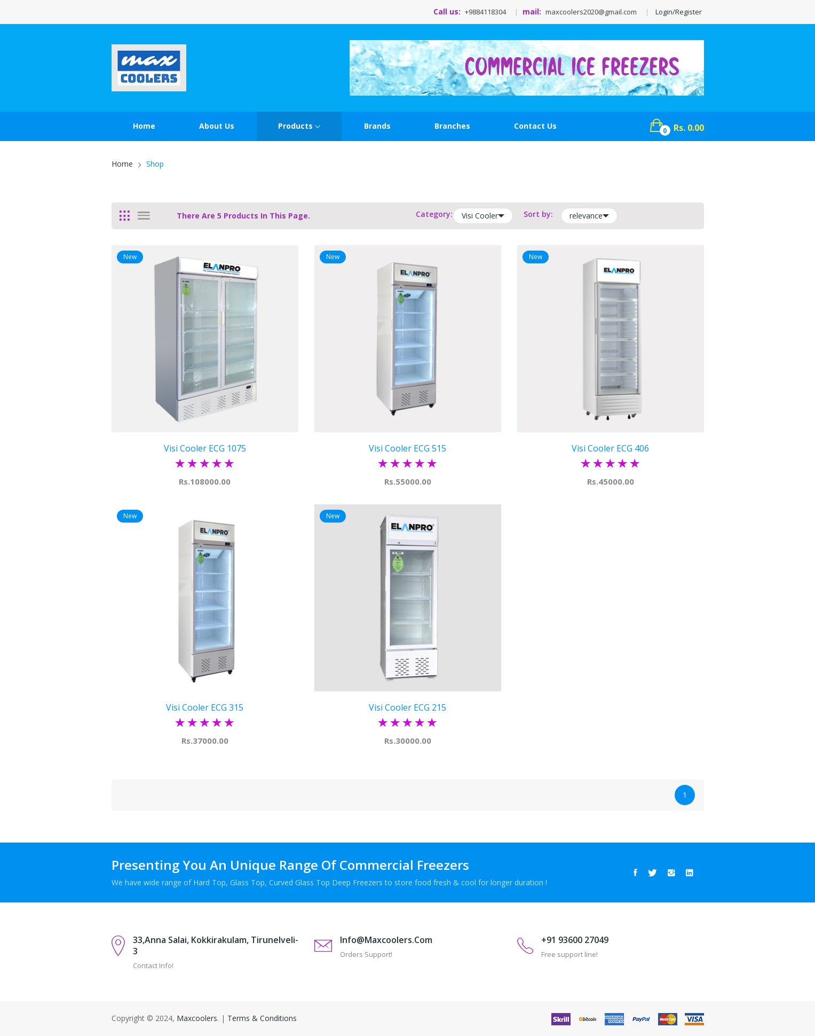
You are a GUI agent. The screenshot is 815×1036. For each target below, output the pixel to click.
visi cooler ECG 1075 (205, 448)
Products (299, 127)
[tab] (125, 216)
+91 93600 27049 (574, 940)
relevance (589, 215)
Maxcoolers (197, 1018)
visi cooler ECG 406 (610, 448)
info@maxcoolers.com (386, 940)
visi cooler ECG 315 (204, 707)
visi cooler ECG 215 (407, 707)
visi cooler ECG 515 (407, 448)
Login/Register (678, 12)
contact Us (535, 126)
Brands (377, 126)
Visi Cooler (483, 215)
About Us (216, 126)
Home (144, 126)
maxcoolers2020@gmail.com (591, 12)
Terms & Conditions (262, 1018)
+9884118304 (485, 12)
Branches (452, 126)
